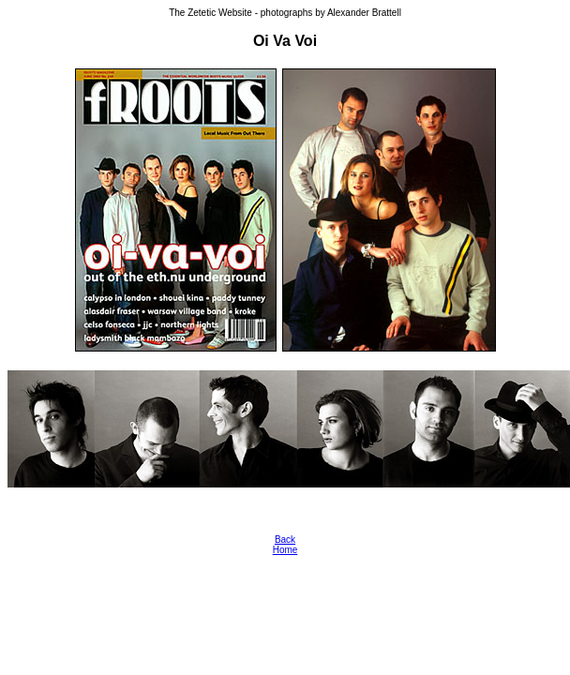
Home (285, 550)
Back (285, 539)
